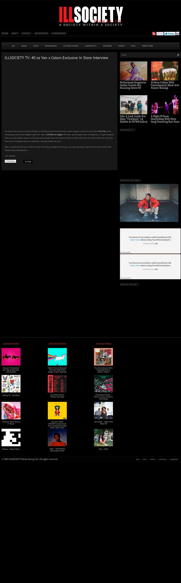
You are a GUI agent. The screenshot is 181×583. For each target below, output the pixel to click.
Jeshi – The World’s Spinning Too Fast (57, 449)
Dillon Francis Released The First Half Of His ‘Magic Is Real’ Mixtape (57, 370)
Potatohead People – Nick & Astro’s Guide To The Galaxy (103, 397)
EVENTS (121, 46)
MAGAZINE (107, 46)
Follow (10, 161)
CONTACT (26, 33)
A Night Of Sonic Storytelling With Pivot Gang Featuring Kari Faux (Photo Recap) (165, 120)
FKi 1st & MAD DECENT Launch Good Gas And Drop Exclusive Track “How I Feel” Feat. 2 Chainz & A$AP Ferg (57, 427)
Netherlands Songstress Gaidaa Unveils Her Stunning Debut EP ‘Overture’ (133, 86)
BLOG (133, 46)
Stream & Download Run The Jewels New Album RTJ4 (11, 370)
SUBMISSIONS (58, 33)
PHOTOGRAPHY (51, 46)
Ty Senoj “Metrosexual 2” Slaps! (11, 423)
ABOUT (15, 33)
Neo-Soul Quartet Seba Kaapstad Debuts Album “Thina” (104, 370)
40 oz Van (102, 131)
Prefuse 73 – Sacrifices (11, 395)
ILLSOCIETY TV (90, 46)
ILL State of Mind (70, 46)
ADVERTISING (41, 33)
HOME (5, 33)
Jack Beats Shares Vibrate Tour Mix (57, 396)
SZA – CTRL (103, 449)
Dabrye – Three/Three (11, 449)
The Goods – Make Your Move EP (103, 423)
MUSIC (24, 46)
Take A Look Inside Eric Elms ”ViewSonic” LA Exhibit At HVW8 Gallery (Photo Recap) (134, 120)
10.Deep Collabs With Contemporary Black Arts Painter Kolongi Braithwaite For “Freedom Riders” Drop (165, 88)
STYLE (36, 46)
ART (13, 46)
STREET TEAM (147, 46)
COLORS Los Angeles (55, 134)
